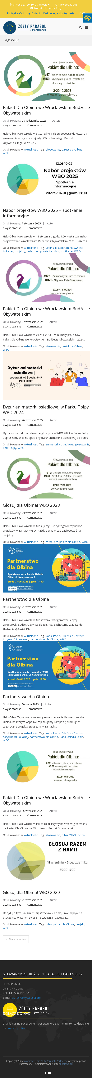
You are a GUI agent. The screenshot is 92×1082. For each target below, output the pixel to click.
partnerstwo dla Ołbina (44, 639)
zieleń (81, 835)
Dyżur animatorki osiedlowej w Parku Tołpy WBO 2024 (46, 409)
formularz (52, 542)
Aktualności (31, 149)
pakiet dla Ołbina (72, 149)
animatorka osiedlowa (59, 444)
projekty (20, 251)
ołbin (65, 835)
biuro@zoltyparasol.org (48, 8)
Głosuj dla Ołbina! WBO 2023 (31, 505)
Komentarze (34, 125)
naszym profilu (16, 1028)
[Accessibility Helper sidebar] (87, 18)
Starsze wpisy (17, 939)
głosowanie (53, 149)
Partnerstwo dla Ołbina (26, 599)
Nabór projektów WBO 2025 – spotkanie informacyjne (42, 213)
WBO (6, 153)
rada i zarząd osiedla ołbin (43, 251)
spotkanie (67, 251)
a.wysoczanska (12, 125)
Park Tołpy (9, 448)
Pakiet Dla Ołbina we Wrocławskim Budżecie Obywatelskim (46, 110)
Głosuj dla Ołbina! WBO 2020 (31, 892)
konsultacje (53, 636)
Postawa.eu (66, 1064)
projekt (80, 924)
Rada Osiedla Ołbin (71, 737)
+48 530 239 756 (67, 4)
